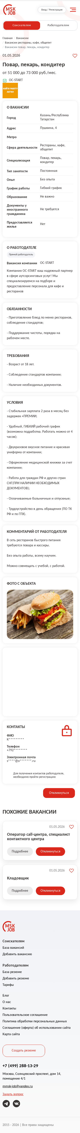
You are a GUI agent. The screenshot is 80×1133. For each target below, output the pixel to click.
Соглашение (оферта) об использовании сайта (37, 1028)
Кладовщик (18, 878)
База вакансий (13, 948)
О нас (7, 1002)
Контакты (9, 1008)
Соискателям (22, 25)
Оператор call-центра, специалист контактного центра (38, 836)
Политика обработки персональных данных (35, 1021)
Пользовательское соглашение (25, 1015)
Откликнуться (59, 793)
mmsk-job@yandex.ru (18, 1086)
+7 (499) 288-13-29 (20, 1065)
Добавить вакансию (17, 954)
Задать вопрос (13, 1094)
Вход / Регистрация (52, 10)
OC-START (16, 80)
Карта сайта (11, 1034)
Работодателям (58, 25)
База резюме (12, 972)
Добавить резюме (16, 978)
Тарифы (8, 985)
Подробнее (20, 851)
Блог (6, 995)
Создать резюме (24, 1050)
